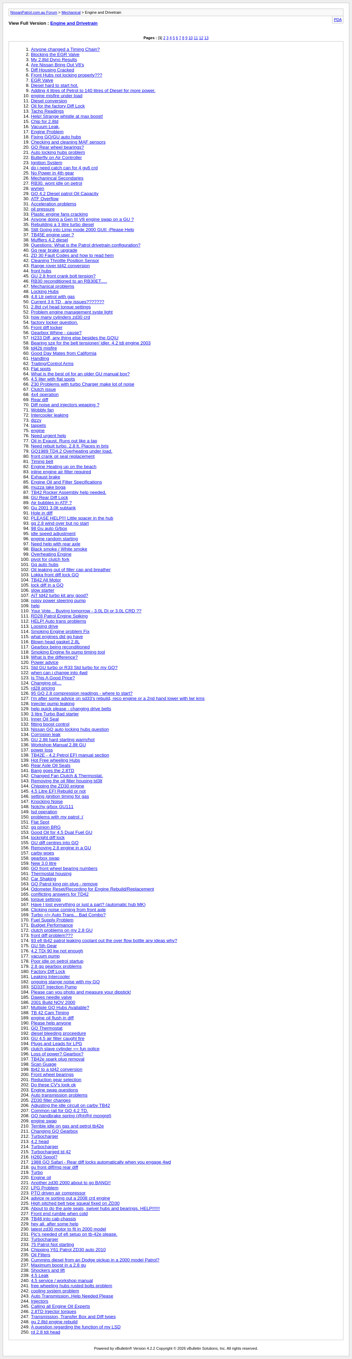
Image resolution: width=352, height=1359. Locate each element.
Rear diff (39, 399)
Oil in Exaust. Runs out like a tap (64, 440)
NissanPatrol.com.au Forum (33, 12)
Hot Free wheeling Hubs (55, 760)
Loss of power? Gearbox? (57, 1053)
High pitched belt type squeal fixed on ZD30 (75, 1203)
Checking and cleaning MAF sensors (68, 142)
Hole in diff (42, 513)
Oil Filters (40, 1254)
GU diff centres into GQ (54, 842)
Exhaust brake (45, 476)
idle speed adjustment (53, 533)
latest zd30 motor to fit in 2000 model (68, 1229)
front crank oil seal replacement (63, 456)
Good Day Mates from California (63, 353)
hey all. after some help (54, 1223)
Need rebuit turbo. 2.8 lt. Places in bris (70, 446)
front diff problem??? (52, 935)
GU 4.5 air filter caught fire (58, 1038)
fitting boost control (50, 724)
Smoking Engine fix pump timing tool (68, 652)
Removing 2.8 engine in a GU (61, 847)
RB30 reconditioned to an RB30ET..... (69, 281)
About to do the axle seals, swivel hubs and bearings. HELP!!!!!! (95, 1208)
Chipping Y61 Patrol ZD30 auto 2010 (68, 1249)
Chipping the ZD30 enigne (57, 786)
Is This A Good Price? (53, 677)
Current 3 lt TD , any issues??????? (67, 301)
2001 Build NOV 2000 (53, 1002)
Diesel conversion (49, 100)
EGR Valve (42, 80)
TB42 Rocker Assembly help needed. (68, 492)
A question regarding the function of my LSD (76, 1326)
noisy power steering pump (58, 600)
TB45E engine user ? (52, 234)
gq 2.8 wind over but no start (60, 523)
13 (206, 38)
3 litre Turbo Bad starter (55, 713)
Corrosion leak (45, 734)
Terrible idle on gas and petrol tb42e (67, 1126)
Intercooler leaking (49, 415)
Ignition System (46, 162)
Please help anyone (51, 1023)
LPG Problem (44, 1187)
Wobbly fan (42, 409)
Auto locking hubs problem (58, 152)
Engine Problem (47, 131)
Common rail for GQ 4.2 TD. (59, 1110)
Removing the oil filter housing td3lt (66, 780)
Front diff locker (47, 327)
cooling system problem (55, 1290)
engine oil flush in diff (52, 1017)
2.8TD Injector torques (53, 1311)
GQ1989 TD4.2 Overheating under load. (71, 451)
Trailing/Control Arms (52, 363)
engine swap (44, 1120)
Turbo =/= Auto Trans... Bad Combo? (68, 914)
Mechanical (71, 12)
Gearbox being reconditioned (60, 646)
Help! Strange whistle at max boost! (67, 116)
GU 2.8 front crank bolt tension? (63, 276)
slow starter (42, 590)
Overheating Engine (51, 554)
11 (196, 38)
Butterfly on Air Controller (56, 157)
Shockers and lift (48, 1270)
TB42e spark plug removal (58, 1059)
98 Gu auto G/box (49, 528)
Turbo (37, 1172)
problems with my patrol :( (57, 816)
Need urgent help (48, 435)
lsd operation (44, 811)
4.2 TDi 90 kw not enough (57, 950)
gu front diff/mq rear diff (54, 1167)
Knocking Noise (47, 801)
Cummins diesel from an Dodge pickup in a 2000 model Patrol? (95, 1259)
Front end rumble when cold (59, 1213)
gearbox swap (45, 858)
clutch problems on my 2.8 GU (61, 930)
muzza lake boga (48, 487)
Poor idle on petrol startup (57, 961)
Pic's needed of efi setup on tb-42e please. (74, 1234)
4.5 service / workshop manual (62, 1280)
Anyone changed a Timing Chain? (65, 49)
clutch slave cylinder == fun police (65, 1048)
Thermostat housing (51, 873)
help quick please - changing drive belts (71, 708)
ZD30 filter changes (51, 1100)
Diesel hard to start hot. (54, 85)
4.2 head (40, 1141)
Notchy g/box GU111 (52, 806)
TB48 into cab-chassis (53, 1218)
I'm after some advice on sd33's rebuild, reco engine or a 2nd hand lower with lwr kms (118, 698)
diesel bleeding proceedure (58, 1033)
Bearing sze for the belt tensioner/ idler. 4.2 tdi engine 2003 (91, 343)
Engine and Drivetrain (74, 23)
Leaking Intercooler (50, 976)
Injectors (39, 1301)
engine (38, 430)
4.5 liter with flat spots (53, 379)
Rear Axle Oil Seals (50, 765)
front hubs (41, 270)
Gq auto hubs (44, 564)
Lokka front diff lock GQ (55, 574)
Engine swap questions (54, 1089)
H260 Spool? (44, 1156)
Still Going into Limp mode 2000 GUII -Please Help (82, 229)
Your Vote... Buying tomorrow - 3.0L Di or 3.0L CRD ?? (86, 610)
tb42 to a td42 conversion (56, 1069)
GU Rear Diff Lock (49, 497)
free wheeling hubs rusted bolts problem (71, 1285)
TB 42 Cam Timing (50, 1012)
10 (190, 38)
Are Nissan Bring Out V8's (57, 64)
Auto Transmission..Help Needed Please (72, 1296)
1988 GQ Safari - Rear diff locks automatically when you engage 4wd (101, 1162)
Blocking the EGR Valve (55, 54)
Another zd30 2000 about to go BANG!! (71, 1182)
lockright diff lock (48, 837)
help (35, 605)
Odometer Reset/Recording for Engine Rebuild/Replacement (92, 889)
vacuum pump (45, 956)
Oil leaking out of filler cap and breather (71, 569)
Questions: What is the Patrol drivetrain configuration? (86, 245)
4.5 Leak (39, 1275)
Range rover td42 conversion (60, 265)
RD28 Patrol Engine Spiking (59, 616)
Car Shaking (43, 878)
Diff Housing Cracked (52, 69)
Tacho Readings (47, 111)
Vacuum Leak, (45, 126)
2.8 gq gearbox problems (56, 966)
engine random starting (54, 538)
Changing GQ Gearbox (54, 1131)
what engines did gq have (57, 636)
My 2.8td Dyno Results (54, 59)
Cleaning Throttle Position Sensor (65, 260)
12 (201, 38)
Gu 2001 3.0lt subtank (53, 507)
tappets (38, 425)
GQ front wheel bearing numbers (64, 868)
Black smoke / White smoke (59, 549)
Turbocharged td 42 (51, 1151)
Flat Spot (40, 822)
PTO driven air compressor (58, 1193)
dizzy (36, 420)
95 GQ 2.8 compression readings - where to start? (82, 693)
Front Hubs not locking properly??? (66, 75)
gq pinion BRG (46, 827)
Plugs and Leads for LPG (56, 1043)
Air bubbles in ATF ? (51, 502)
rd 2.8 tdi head (45, 1332)
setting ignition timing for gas (60, 796)
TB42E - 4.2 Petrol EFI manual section (70, 755)
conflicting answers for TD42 (60, 894)
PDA (338, 20)
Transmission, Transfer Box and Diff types (73, 1316)
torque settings (46, 899)
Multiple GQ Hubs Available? (60, 1007)
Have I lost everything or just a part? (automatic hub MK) (88, 904)
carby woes (42, 853)
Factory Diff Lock (48, 971)
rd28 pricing (43, 688)
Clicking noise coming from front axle (68, 909)
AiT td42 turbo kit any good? (59, 595)
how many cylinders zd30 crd (60, 317)
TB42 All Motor (46, 579)
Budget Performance (52, 925)
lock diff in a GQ (47, 585)
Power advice (44, 662)
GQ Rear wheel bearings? (57, 147)
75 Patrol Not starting (52, 1244)
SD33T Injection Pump (54, 986)
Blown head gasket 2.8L (55, 641)
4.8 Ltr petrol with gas (53, 296)
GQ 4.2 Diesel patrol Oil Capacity (64, 193)
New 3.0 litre (43, 863)
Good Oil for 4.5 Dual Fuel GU (61, 832)
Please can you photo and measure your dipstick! (81, 992)
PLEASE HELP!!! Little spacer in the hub (72, 518)
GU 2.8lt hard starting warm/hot (63, 739)
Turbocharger (44, 1136)
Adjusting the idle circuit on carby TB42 (70, 1105)
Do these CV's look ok (53, 1084)
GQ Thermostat (47, 1028)
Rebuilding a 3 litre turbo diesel (62, 224)
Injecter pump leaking (53, 703)
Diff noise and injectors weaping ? (65, 404)
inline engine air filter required (61, 471)
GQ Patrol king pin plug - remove (64, 883)
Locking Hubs (45, 291)
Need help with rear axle (55, 543)
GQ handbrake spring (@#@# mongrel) (71, 1115)
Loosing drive (44, 626)
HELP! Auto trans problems (58, 621)
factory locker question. (54, 322)
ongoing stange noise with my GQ (65, 981)
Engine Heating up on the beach (63, 466)
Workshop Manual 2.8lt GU (58, 744)
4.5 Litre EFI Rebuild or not (58, 791)
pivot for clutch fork (50, 559)
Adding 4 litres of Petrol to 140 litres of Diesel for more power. (93, 90)
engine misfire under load (56, 95)
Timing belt (42, 461)
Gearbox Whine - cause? (56, 332)
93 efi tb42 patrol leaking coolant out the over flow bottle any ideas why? (104, 940)
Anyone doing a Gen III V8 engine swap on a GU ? (82, 219)
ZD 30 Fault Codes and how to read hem (72, 255)
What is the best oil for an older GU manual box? (80, 373)
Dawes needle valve (51, 997)
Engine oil (41, 1177)
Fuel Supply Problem (52, 919)
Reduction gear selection (56, 1079)
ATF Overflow (44, 198)
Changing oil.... (46, 683)
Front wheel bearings (52, 1074)
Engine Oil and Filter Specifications (66, 482)
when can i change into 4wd (59, 672)
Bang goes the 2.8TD (52, 770)
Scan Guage (43, 1064)
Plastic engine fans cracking (59, 214)
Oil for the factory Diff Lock (58, 106)
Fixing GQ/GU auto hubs (56, 136)
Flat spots (41, 368)
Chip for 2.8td (44, 121)
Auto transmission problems (59, 1095)
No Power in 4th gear (52, 172)
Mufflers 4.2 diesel (49, 239)
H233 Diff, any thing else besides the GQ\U (75, 337)
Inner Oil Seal (45, 719)
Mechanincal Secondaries (57, 178)
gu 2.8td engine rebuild (54, 1321)
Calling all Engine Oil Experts (60, 1306)
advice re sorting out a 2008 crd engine (70, 1198)
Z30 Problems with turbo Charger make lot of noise (82, 384)
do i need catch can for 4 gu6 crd (64, 167)
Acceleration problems (53, 203)
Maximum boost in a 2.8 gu (58, 1265)
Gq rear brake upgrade (54, 250)
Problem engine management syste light (72, 312)
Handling (40, 358)
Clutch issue (43, 389)
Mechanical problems (52, 286)
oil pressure (43, 209)
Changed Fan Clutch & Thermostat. (67, 775)
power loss (42, 749)
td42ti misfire (44, 348)
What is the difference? (54, 657)
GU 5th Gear (44, 945)
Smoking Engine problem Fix (60, 631)
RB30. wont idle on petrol (56, 183)
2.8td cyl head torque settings (61, 306)
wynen (37, 188)
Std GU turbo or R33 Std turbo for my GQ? (74, 667)
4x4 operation (45, 394)
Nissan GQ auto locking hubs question (70, 729)
